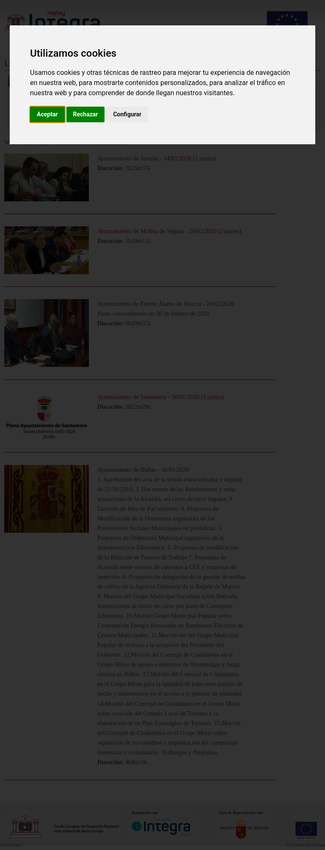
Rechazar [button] (85, 114)
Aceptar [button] (47, 114)
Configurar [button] (127, 114)
